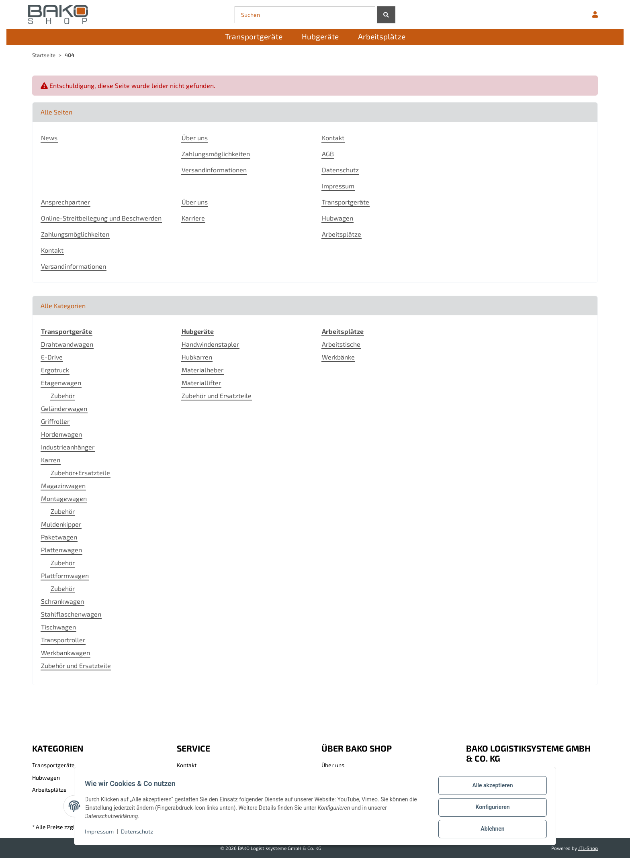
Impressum (101, 832)
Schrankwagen (62, 601)
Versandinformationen (214, 170)
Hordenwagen (61, 434)
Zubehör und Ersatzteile (76, 665)
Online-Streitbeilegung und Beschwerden (101, 218)
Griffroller (55, 421)
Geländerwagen (64, 408)
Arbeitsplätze (341, 234)
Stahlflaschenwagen (71, 614)
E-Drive (52, 357)
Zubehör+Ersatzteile (80, 472)
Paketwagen (59, 537)
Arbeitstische (341, 344)
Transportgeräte (345, 202)
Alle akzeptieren (490, 787)
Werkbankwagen (65, 652)
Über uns (195, 137)
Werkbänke (338, 357)
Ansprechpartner (65, 202)
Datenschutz (139, 832)
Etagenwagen (61, 382)
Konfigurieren (490, 808)
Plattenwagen (61, 550)
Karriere (193, 218)
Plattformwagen (65, 575)
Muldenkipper (61, 524)
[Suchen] (305, 14)
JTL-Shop (588, 848)
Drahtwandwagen (67, 344)
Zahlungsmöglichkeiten (216, 153)
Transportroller (63, 640)
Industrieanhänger (67, 447)
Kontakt (333, 137)
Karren (50, 460)
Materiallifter (201, 382)
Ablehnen (490, 829)
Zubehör (63, 395)
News (49, 137)
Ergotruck (55, 370)
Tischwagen (58, 627)
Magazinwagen (63, 485)
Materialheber (202, 370)
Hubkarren (197, 357)
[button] (595, 14)
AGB (328, 153)
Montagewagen (64, 498)
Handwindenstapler (210, 344)
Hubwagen (337, 218)
